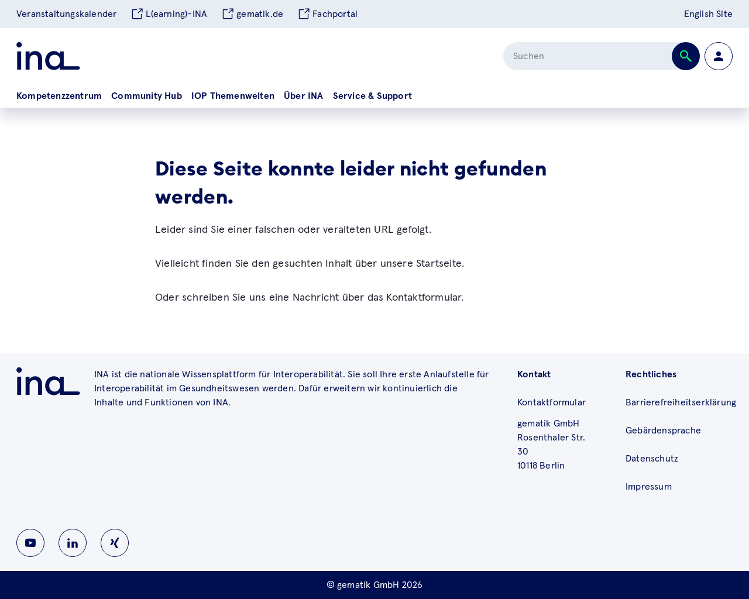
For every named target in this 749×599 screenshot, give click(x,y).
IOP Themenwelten (232, 96)
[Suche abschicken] (686, 56)
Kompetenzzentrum (59, 96)
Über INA (304, 96)
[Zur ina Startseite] (48, 56)
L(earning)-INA (168, 14)
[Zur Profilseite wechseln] (719, 56)
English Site (708, 14)
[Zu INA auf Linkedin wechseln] (73, 543)
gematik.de (252, 14)
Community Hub (146, 96)
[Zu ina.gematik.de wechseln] (48, 381)
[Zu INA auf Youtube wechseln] (30, 543)
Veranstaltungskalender (66, 14)
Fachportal (327, 14)
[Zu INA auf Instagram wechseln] (115, 543)
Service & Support (372, 96)
